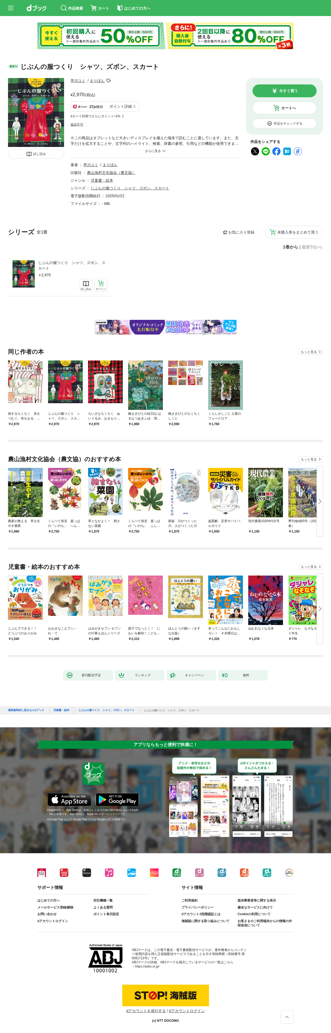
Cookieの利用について (254, 914)
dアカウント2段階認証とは (201, 914)
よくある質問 (103, 907)
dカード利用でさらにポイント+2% (95, 116)
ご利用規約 (190, 900)
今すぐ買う (288, 91)
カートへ (288, 108)
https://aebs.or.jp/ (147, 966)
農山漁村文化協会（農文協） (111, 172)
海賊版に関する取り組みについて (206, 921)
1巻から (290, 247)
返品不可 (76, 124)
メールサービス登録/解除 (55, 907)
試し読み (39, 154)
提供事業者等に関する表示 (257, 900)
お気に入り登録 (241, 232)
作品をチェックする (288, 123)
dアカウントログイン (52, 921)
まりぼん (97, 81)
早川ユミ (77, 81)
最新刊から (312, 247)
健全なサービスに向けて (255, 907)
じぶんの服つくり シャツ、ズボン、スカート (71, 265)
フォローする (108, 80)
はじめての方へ (48, 900)
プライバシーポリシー (198, 907)
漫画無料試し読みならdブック (26, 710)
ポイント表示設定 (106, 914)
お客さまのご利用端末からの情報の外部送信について (265, 923)
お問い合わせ (47, 914)
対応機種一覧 (103, 900)
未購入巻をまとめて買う (297, 232)
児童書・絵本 (102, 180)
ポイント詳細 (120, 106)
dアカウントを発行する (146, 1011)
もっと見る (309, 352)
